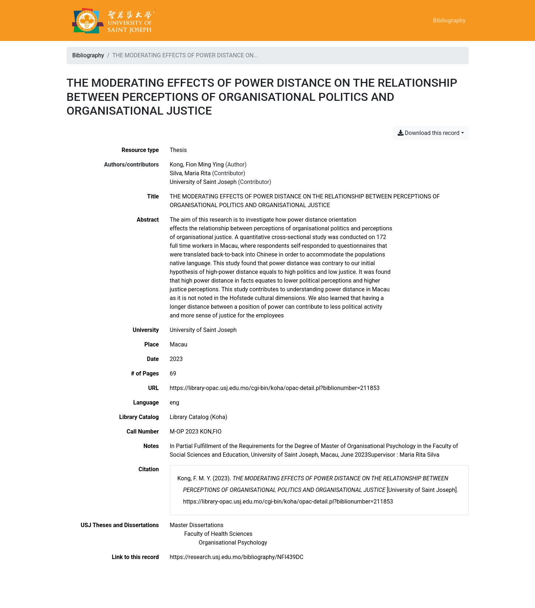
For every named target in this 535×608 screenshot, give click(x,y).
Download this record (429, 133)
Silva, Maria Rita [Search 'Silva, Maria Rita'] (190, 173)
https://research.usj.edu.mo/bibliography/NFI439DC (237, 557)
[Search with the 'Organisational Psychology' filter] (233, 542)
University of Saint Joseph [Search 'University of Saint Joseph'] (203, 181)
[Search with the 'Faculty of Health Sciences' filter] (218, 533)
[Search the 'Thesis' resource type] (178, 150)
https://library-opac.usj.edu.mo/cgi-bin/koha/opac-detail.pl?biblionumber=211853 (275, 388)
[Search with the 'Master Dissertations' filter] (197, 525)
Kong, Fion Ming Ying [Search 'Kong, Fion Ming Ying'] (197, 164)
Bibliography (449, 20)
